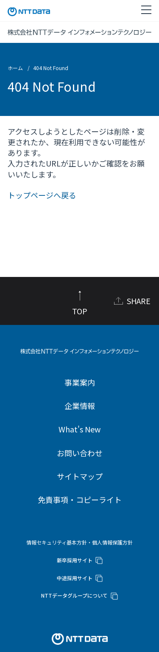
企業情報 (79, 405)
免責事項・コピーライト (80, 499)
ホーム (15, 67)
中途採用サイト (74, 577)
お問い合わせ (80, 452)
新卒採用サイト (74, 560)
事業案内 (79, 382)
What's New (79, 429)
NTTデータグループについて (74, 595)
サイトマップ (80, 476)
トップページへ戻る (42, 194)
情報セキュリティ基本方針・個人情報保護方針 (79, 542)
